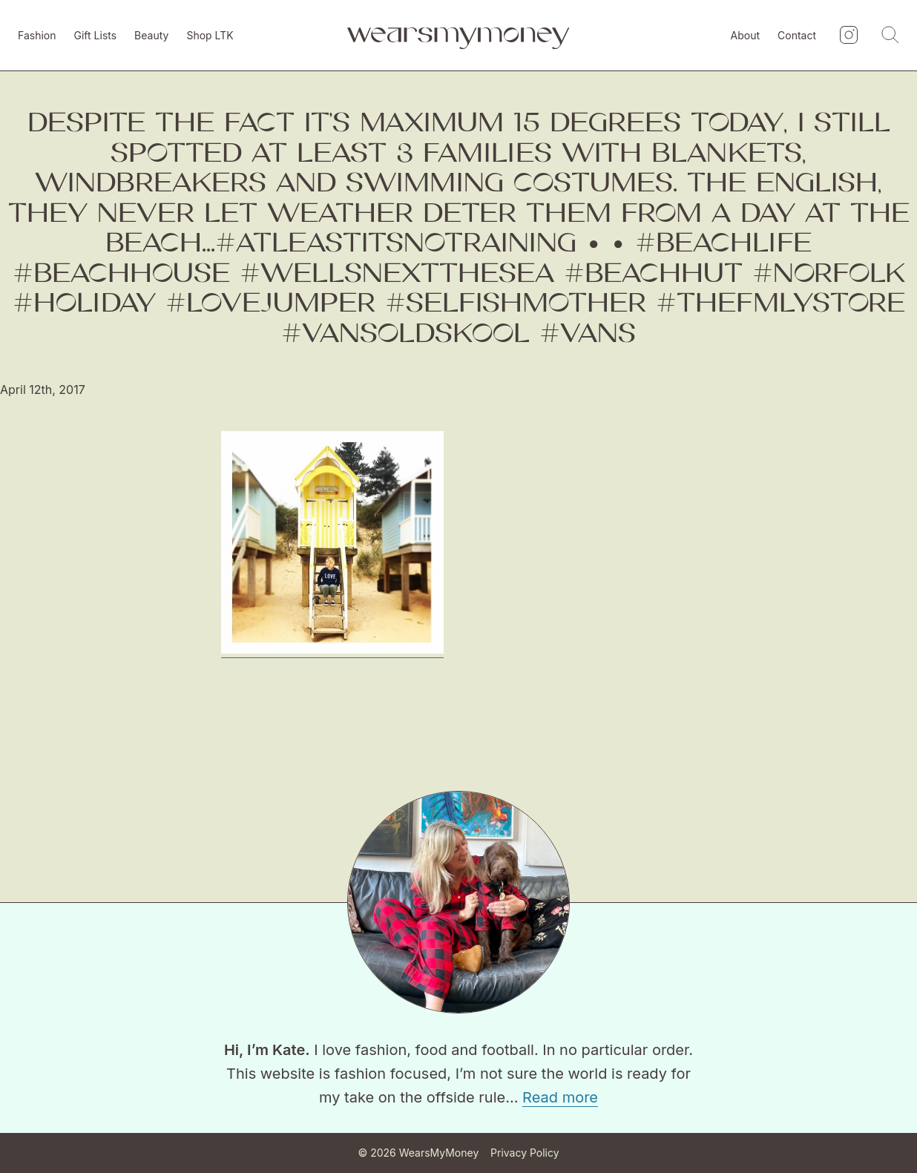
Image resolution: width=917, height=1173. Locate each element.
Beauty (151, 35)
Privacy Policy (524, 1152)
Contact (797, 35)
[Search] (890, 35)
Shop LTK (209, 35)
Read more (560, 1097)
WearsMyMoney (439, 1152)
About (745, 35)
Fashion (37, 35)
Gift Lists (95, 35)
